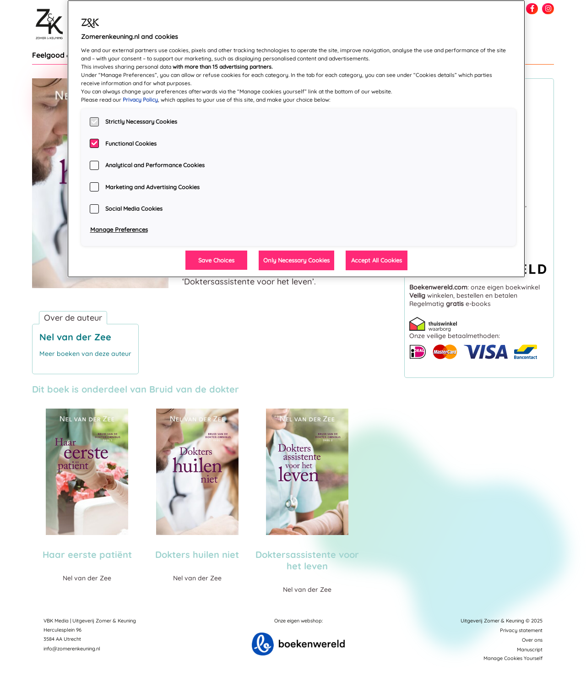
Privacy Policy (140, 99)
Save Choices (216, 260)
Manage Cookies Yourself (513, 658)
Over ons (532, 640)
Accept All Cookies (376, 260)
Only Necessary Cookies (296, 260)
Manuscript (530, 649)
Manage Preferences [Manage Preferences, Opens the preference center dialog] (119, 229)
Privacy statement (521, 630)
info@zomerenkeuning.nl (71, 648)
